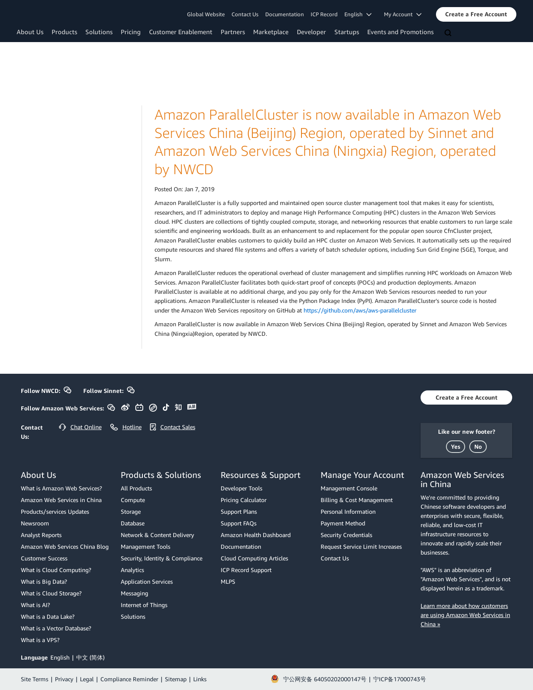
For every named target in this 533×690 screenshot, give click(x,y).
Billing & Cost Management (357, 499)
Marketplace (271, 31)
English (60, 657)
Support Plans (239, 511)
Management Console (349, 488)
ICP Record (324, 14)
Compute (133, 499)
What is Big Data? (44, 581)
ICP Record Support (246, 569)
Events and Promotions (400, 31)
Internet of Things (144, 604)
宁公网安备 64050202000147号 (324, 678)
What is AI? (35, 604)
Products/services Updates (55, 511)
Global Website (206, 14)
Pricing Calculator (243, 499)
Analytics (132, 569)
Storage (131, 511)
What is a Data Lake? (48, 616)
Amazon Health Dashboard (256, 534)
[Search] (448, 33)
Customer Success (44, 558)
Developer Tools (241, 488)
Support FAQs (239, 523)
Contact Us (245, 14)
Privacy (64, 678)
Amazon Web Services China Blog (65, 546)
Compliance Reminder (129, 678)
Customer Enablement (180, 31)
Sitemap (176, 678)
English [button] (357, 14)
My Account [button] (402, 14)
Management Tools (145, 546)
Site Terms (34, 678)
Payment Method (343, 523)
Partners (233, 31)
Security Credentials (346, 534)
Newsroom (35, 523)
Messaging (134, 593)
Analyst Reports (41, 534)
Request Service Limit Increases (361, 546)
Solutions (98, 31)
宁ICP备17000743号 (399, 678)
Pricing (131, 31)
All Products (136, 488)
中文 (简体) (90, 657)
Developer (311, 31)
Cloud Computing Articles (254, 558)
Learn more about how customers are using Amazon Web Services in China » (465, 615)
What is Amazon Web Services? (61, 488)
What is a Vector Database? (56, 628)
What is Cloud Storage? (51, 593)
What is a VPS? (40, 639)
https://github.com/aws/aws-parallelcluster (360, 310)
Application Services (147, 581)
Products (64, 31)
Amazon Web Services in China (61, 499)
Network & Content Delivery (157, 534)
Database (132, 523)
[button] (476, 14)
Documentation (284, 14)
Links (200, 678)
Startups (346, 31)
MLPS (228, 581)
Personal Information (348, 511)
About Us (30, 31)
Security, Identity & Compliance (161, 558)
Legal (87, 678)
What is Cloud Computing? (56, 569)
